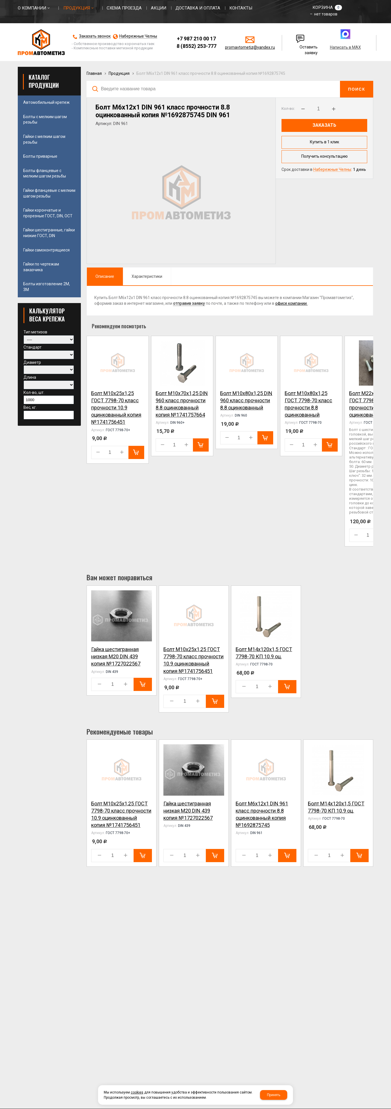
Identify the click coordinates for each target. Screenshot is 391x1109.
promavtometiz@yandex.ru (250, 47)
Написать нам (300, 36)
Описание (104, 276)
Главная (94, 73)
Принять (273, 1095)
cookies (137, 1092)
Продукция (119, 73)
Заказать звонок (95, 36)
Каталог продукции (44, 81)
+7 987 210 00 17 (196, 39)
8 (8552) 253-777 (196, 46)
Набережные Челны (138, 36)
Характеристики (147, 276)
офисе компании (291, 303)
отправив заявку (189, 303)
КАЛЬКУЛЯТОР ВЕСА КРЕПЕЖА (47, 314)
